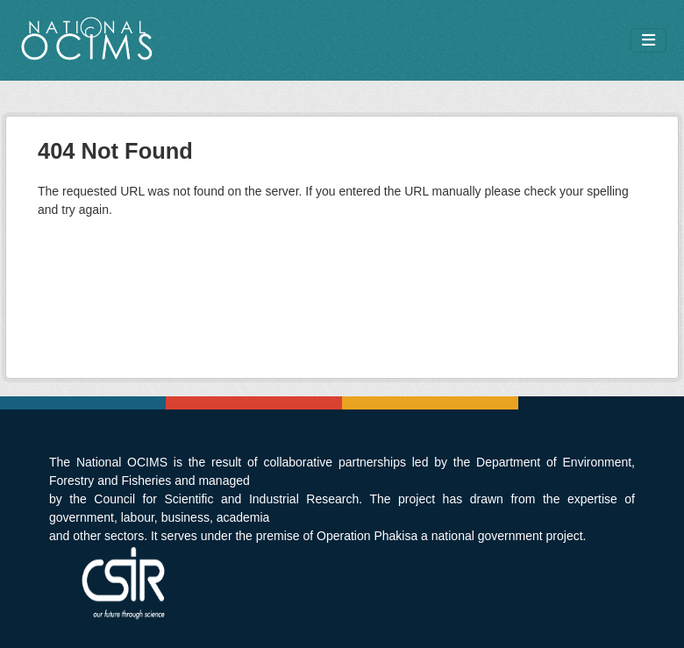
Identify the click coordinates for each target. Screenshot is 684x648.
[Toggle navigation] (648, 40)
